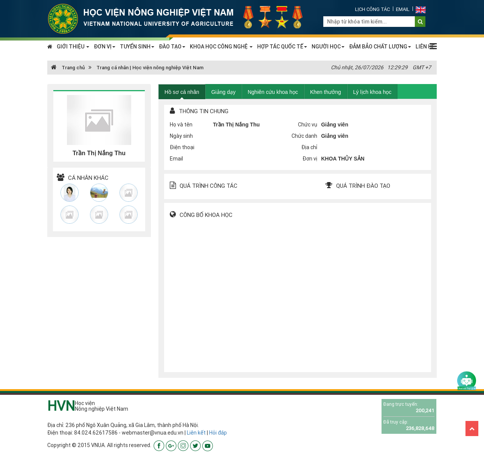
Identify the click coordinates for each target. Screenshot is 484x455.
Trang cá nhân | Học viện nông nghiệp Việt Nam (149, 67)
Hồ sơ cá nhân (181, 92)
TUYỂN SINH (137, 46)
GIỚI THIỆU (73, 46)
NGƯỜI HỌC (328, 46)
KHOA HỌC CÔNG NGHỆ (221, 46)
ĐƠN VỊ (104, 46)
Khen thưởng (325, 92)
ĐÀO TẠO (172, 46)
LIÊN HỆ (425, 46)
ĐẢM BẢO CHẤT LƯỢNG (380, 46)
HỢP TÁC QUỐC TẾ (282, 46)
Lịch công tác (372, 9)
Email (403, 9)
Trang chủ (68, 67)
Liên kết (196, 432)
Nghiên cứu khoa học (273, 92)
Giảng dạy (223, 92)
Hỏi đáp (218, 432)
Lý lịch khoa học (372, 92)
